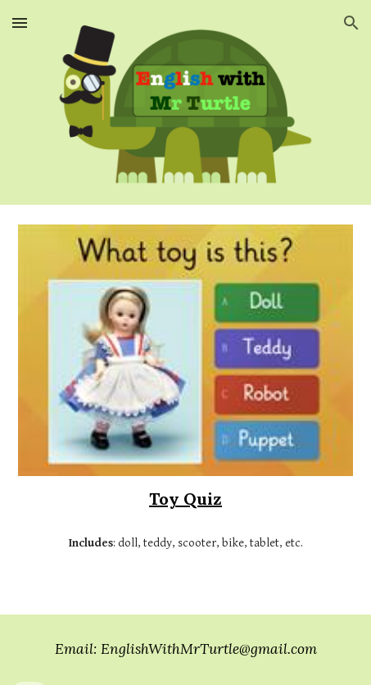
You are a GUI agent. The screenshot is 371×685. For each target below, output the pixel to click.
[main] (186, 499)
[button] (19, 22)
